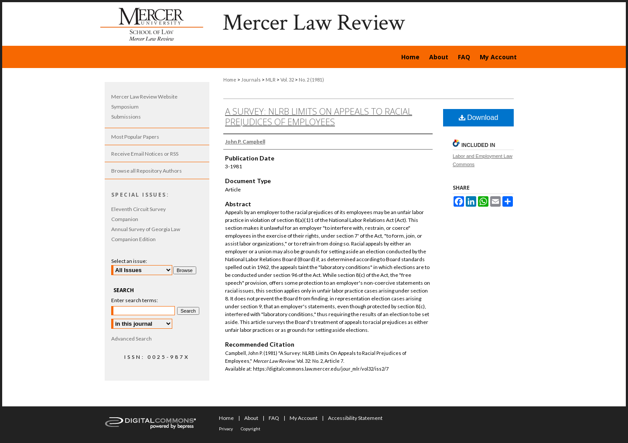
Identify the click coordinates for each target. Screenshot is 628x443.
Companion (124, 219)
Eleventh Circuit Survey (138, 209)
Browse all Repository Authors (146, 170)
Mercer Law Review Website (144, 96)
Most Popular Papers (135, 136)
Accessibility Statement (355, 418)
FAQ (274, 418)
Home (229, 79)
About (251, 418)
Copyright (250, 428)
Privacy (226, 428)
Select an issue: (129, 261)
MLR (271, 79)
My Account (303, 418)
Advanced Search (131, 338)
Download (478, 117)
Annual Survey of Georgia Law (145, 229)
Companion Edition (133, 239)
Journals (251, 79)
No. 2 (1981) (311, 79)
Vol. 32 (287, 79)
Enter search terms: (134, 300)
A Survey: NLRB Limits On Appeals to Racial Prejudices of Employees (318, 117)
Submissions (126, 116)
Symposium (125, 106)
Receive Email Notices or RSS (144, 153)
